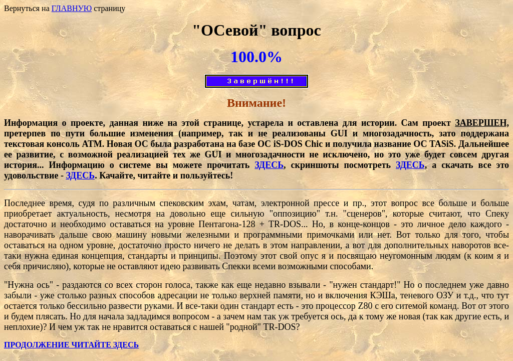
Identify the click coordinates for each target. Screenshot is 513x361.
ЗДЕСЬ (269, 165)
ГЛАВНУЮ (72, 8)
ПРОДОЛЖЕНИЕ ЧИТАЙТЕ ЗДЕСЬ (71, 344)
